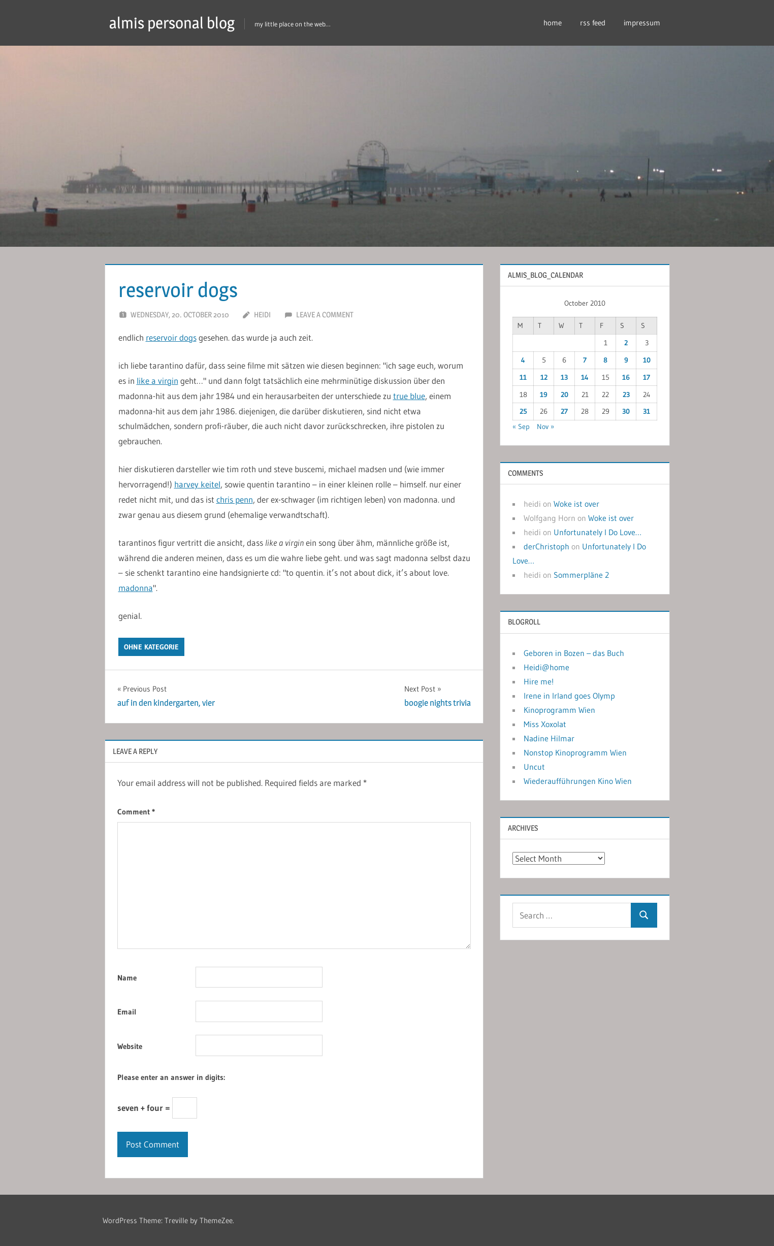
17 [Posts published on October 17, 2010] (646, 377)
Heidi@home (546, 667)
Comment (136, 811)
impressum (642, 22)
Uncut (534, 767)
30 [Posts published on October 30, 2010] (626, 411)
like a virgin (157, 380)
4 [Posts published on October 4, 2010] (523, 360)
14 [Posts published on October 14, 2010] (585, 377)
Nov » (545, 426)
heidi (262, 314)
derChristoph (546, 546)
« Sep (521, 426)
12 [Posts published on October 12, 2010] (543, 377)
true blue (409, 395)
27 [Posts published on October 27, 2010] (564, 411)
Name (127, 977)
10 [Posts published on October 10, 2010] (647, 360)
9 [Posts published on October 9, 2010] (626, 360)
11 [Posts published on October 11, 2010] (523, 377)
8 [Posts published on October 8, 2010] (605, 360)
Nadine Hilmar (549, 738)
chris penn (234, 499)
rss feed (592, 22)
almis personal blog (174, 22)
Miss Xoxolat (545, 724)
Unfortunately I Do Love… (597, 532)
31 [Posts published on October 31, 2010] (646, 411)
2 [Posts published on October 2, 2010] (626, 342)
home (552, 22)
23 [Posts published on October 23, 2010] (626, 394)
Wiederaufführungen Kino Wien (578, 781)
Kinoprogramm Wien (559, 710)
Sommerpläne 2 (581, 575)
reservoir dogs (171, 337)
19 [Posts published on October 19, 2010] (543, 394)
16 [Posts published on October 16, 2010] (626, 377)
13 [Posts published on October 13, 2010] (564, 377)
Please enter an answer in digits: (171, 1077)
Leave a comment (324, 314)
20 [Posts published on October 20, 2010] (564, 394)
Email (127, 1012)
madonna (135, 587)
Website (129, 1046)
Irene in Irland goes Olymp (569, 696)
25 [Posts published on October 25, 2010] (523, 411)
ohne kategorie (151, 646)
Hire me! (539, 681)
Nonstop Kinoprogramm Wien (575, 752)
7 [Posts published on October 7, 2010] (585, 360)
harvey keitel (197, 484)
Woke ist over (576, 504)
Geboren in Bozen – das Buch (574, 653)
